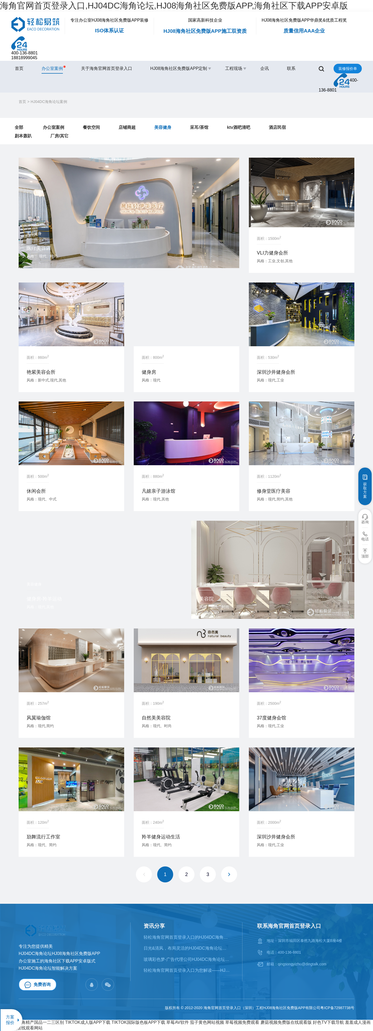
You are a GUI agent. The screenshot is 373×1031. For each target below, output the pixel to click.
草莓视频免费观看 (242, 1022)
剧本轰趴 (23, 136)
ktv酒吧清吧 (238, 127)
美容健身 (162, 127)
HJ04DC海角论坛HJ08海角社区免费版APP (59, 953)
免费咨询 (38, 985)
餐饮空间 (91, 127)
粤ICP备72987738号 (337, 1008)
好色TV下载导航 (328, 1022)
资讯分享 (154, 926)
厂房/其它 (59, 136)
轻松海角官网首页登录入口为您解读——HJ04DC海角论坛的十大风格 (187, 970)
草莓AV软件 (177, 1022)
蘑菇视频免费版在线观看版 (286, 1022)
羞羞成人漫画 (358, 1022)
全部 (19, 127)
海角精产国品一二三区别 (40, 1022)
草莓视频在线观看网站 (21, 1028)
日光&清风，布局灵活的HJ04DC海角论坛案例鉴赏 (187, 948)
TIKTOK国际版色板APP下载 (138, 1022)
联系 (291, 68)
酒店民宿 (277, 127)
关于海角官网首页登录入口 (106, 68)
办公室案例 (52, 68)
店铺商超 (127, 127)
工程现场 (233, 68)
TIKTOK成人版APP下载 (87, 1022)
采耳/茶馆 (199, 127)
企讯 (264, 68)
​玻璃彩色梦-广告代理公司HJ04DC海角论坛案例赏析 (187, 959)
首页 (19, 68)
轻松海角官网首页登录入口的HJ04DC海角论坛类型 (187, 937)
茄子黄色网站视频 (207, 1022)
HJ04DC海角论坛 (35, 968)
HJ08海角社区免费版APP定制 (178, 68)
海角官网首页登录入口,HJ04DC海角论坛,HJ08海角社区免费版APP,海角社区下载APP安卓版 (174, 5)
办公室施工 (29, 961)
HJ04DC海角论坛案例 (49, 101)
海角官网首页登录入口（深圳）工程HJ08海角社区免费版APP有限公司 (262, 1008)
